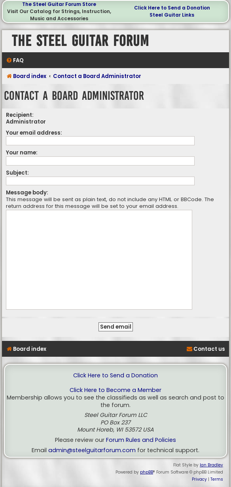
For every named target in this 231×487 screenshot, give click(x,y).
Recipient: (20, 115)
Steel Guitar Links (172, 14)
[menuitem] (15, 60)
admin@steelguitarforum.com (92, 450)
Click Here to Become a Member (115, 390)
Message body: (27, 192)
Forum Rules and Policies (141, 440)
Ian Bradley (211, 465)
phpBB (146, 472)
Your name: (22, 152)
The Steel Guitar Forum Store (59, 4)
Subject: (17, 173)
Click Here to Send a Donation (172, 7)
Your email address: (34, 133)
